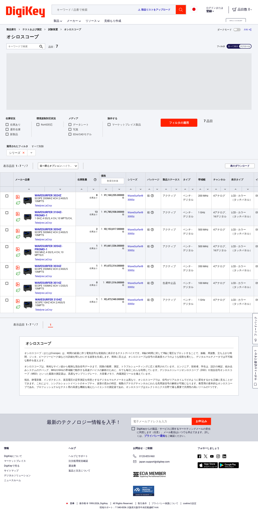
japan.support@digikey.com (151, 462)
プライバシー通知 (154, 435)
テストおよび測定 (32, 29)
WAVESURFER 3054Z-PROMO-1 (48, 247)
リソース (91, 20)
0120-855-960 (144, 457)
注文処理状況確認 (78, 461)
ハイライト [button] (57, 165)
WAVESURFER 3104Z (48, 299)
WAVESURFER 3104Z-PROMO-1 (48, 213)
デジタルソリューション (17, 475)
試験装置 (53, 29)
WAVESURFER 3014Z (48, 282)
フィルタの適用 (179, 122)
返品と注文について (79, 470)
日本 (70, 503)
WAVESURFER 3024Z (48, 195)
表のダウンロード (240, 165)
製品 (56, 20)
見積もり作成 (112, 20)
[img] (25, 12)
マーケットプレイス (15, 461)
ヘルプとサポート (78, 456)
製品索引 (11, 29)
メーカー (72, 20)
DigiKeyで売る (12, 465)
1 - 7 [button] (18, 166)
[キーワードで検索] (22, 46)
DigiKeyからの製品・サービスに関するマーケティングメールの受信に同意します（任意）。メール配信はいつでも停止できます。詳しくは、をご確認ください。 (173, 432)
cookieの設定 (189, 503)
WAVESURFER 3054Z (48, 229)
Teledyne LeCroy (43, 205)
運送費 (72, 465)
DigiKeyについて (13, 456)
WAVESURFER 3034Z (48, 266)
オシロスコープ (72, 29)
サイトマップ (11, 470)
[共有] (248, 29)
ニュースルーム (12, 480)
